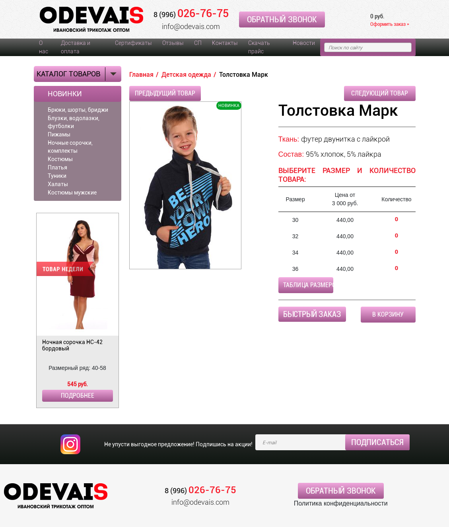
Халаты (58, 184)
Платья (57, 167)
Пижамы (59, 134)
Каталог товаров (68, 74)
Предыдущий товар (165, 93)
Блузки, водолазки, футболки (73, 122)
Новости (304, 43)
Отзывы (173, 43)
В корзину (388, 314)
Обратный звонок (282, 19)
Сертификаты (133, 43)
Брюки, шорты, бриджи (78, 110)
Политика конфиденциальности (341, 503)
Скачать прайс (259, 47)
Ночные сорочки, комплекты (70, 147)
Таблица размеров (308, 285)
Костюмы (60, 159)
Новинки (65, 94)
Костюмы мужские (72, 192)
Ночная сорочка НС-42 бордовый (72, 345)
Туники (57, 176)
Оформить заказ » (389, 24)
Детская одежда (186, 74)
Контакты (225, 43)
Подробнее (77, 395)
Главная (141, 74)
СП (198, 43)
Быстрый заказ (312, 314)
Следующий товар (379, 93)
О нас (43, 47)
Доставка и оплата (75, 47)
